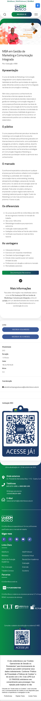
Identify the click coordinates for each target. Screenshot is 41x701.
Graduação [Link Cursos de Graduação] (25, 563)
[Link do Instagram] (10, 539)
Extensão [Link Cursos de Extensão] (25, 567)
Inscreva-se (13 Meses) (20, 337)
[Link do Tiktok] (29, 539)
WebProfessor (21, 1)
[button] (38, 5)
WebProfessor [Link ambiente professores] (27, 552)
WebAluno (11, 1)
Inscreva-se (21, 14)
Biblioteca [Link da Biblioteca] (5, 556)
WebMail (30, 1)
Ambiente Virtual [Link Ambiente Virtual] (28, 556)
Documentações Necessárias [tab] (20, 273)
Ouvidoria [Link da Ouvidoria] (25, 571)
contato (5, 301)
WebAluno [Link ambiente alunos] (5, 552)
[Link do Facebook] (4, 539)
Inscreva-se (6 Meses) (20, 330)
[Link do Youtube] (23, 539)
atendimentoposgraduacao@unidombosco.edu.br (20, 387)
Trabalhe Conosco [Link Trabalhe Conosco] (8, 571)
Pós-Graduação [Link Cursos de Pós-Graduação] (7, 567)
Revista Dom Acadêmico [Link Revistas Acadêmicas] (30, 559)
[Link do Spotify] (17, 539)
